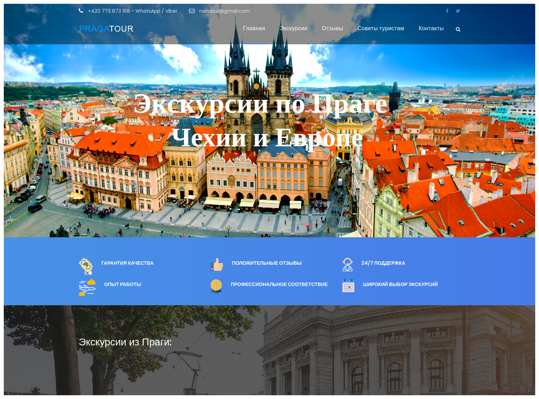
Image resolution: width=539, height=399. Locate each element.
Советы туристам (381, 28)
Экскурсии (294, 28)
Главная (254, 28)
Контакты (431, 28)
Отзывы (332, 28)
